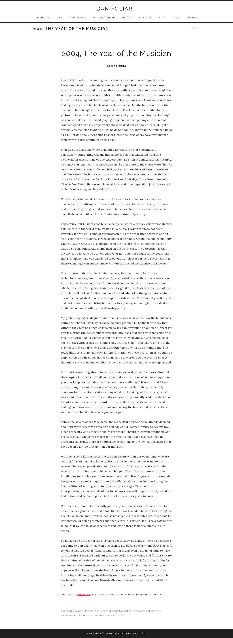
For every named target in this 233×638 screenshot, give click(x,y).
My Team (127, 18)
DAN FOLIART (116, 9)
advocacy (138, 611)
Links (177, 18)
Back (194, 29)
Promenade (94, 633)
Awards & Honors (104, 18)
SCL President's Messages (96, 611)
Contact (192, 18)
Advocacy (145, 18)
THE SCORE (84, 594)
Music (59, 18)
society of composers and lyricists (102, 615)
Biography (42, 18)
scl (75, 615)
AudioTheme (137, 633)
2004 (76, 611)
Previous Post (189, 29)
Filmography (78, 18)
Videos (163, 18)
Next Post (199, 29)
